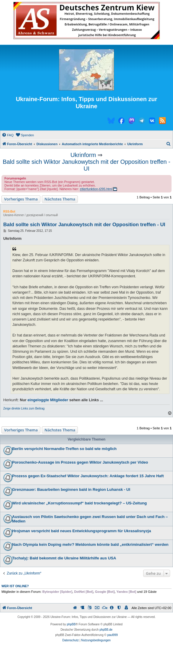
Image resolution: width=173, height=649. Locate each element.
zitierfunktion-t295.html (96, 189)
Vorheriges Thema (21, 199)
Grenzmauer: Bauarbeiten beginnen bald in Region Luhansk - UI (71, 489)
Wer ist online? (15, 586)
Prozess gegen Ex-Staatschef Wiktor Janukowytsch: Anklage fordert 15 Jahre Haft (88, 476)
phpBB (71, 624)
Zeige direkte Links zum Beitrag (24, 408)
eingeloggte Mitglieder (47, 400)
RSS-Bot (9, 211)
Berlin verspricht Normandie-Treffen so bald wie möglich (64, 448)
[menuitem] (8, 135)
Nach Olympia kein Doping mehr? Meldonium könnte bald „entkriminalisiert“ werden (90, 544)
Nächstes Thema (60, 199)
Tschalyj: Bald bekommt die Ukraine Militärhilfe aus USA (64, 558)
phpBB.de (106, 629)
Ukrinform (83, 155)
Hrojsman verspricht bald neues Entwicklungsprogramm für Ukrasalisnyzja (81, 531)
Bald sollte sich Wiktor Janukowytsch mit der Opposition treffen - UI (86, 165)
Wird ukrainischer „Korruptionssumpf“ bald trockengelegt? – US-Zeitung (79, 503)
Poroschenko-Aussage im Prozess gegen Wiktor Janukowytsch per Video (80, 462)
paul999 (112, 635)
